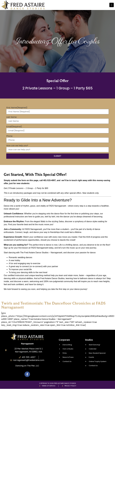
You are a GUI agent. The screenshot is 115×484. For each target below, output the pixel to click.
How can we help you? (17, 146)
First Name (16, 108)
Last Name (11, 117)
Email (14, 127)
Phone (9, 136)
